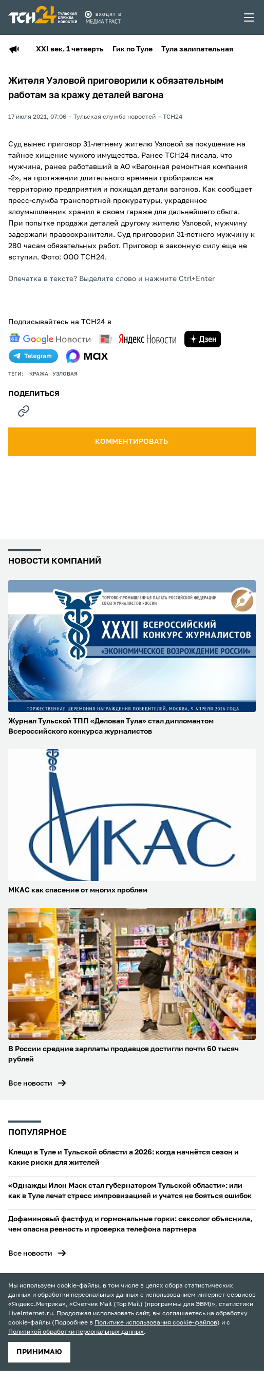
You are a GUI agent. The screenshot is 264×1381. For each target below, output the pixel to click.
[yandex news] (137, 338)
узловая (65, 374)
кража (38, 374)
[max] (87, 356)
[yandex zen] (202, 339)
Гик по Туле (132, 49)
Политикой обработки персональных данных (76, 1332)
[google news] (50, 339)
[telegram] (33, 356)
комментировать (132, 441)
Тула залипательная (197, 49)
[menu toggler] (249, 17)
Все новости (30, 1083)
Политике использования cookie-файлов (156, 1323)
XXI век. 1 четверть (70, 49)
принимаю (39, 1352)
